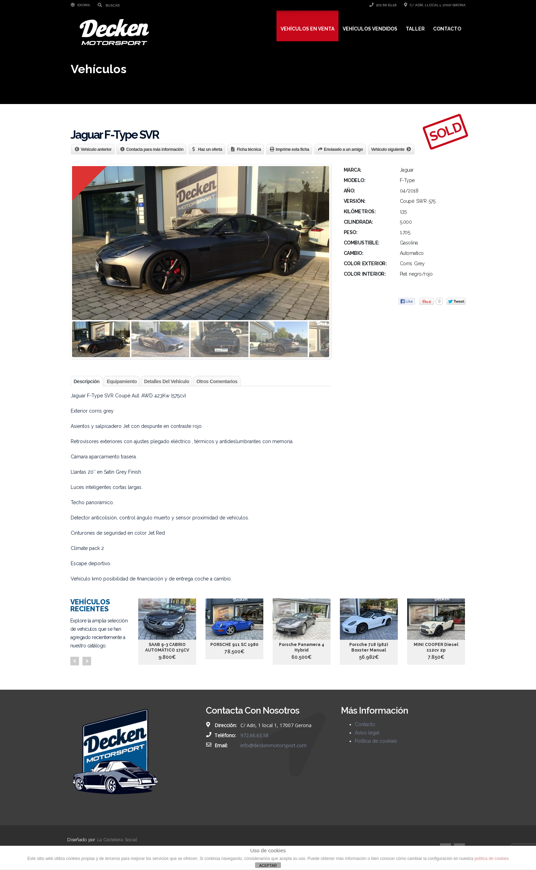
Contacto (447, 29)
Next (86, 661)
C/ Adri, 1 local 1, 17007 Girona (435, 5)
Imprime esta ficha (292, 149)
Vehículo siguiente (387, 149)
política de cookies (491, 858)
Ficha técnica (249, 149)
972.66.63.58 (382, 5)
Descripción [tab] (87, 381)
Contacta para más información (154, 149)
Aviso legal (367, 732)
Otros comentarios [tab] (216, 381)
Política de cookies (376, 741)
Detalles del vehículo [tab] (166, 381)
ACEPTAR (268, 865)
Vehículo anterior (96, 149)
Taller (415, 29)
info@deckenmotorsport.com (273, 745)
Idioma (80, 5)
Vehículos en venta (307, 29)
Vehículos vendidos (370, 29)
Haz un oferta (210, 149)
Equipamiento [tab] (122, 381)
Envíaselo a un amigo (343, 149)
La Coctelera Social (117, 839)
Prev (74, 661)
